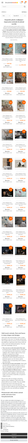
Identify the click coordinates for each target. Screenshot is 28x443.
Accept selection (14, 440)
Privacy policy (24, 420)
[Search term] (12, 6)
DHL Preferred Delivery (8, 426)
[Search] (25, 6)
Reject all (14, 437)
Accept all (14, 434)
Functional (5, 429)
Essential (5, 423)
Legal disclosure (9, 419)
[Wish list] (21, 2)
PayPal (4, 428)
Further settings (4, 431)
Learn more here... (14, 39)
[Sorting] (19, 15)
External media (6, 425)
